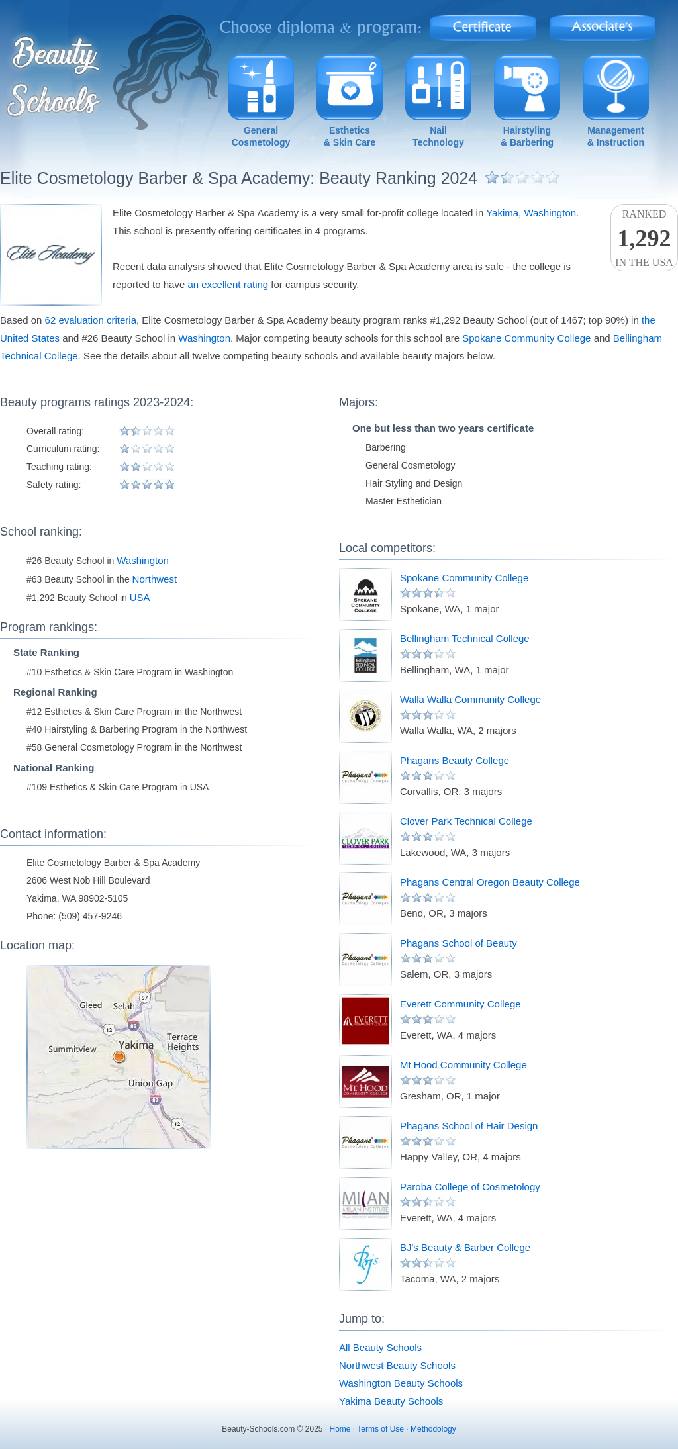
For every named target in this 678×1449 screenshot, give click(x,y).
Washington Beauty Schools (401, 1383)
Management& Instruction (615, 136)
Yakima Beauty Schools (391, 1401)
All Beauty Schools (380, 1347)
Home (340, 1429)
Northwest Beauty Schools (397, 1365)
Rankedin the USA (644, 238)
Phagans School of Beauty (458, 943)
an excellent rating (227, 284)
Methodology (433, 1429)
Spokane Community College (526, 338)
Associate (602, 23)
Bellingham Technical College (465, 638)
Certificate (483, 23)
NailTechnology (438, 136)
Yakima (502, 212)
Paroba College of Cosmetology (470, 1186)
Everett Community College (460, 1003)
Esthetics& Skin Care (350, 136)
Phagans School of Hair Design (469, 1125)
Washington (550, 212)
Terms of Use (380, 1429)
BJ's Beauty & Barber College (465, 1247)
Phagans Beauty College (454, 760)
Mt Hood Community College (463, 1064)
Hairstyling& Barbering (527, 136)
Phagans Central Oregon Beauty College (490, 882)
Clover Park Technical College (466, 821)
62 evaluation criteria (90, 320)
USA (140, 597)
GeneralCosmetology (261, 136)
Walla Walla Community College (470, 699)
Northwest (154, 578)
